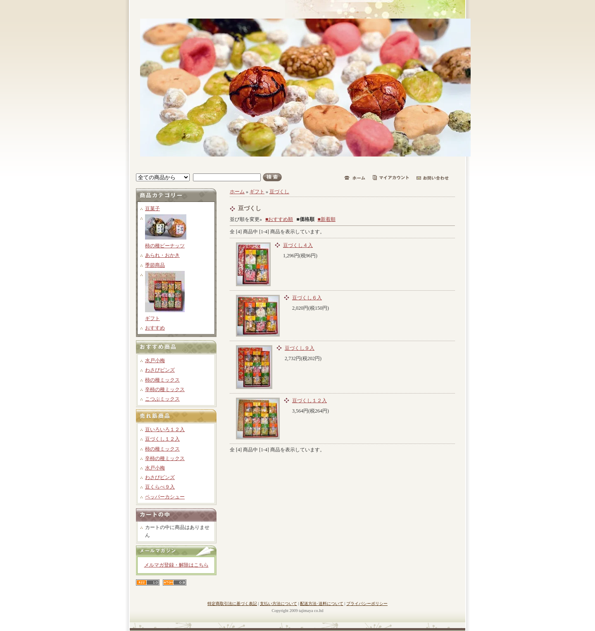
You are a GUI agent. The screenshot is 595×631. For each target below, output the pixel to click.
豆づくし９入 (299, 348)
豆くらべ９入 (160, 487)
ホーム (237, 192)
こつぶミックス (162, 399)
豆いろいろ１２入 (165, 429)
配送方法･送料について (321, 603)
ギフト (152, 318)
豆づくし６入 (307, 298)
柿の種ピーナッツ (165, 246)
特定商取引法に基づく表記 (232, 603)
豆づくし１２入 (162, 439)
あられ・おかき (162, 255)
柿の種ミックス (162, 380)
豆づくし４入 (298, 245)
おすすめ (155, 328)
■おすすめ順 (279, 219)
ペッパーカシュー (165, 497)
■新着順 (327, 219)
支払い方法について (278, 603)
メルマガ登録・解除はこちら (176, 565)
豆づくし (279, 192)
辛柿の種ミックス (165, 389)
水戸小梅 (155, 360)
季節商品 (155, 265)
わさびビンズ (160, 370)
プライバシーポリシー (367, 603)
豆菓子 (152, 208)
